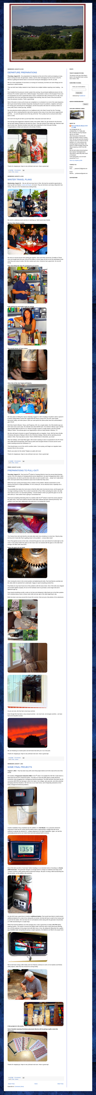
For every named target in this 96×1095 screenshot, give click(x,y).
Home (36, 1083)
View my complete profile (76, 160)
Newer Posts (11, 1083)
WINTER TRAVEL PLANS (20, 179)
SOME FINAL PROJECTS (20, 767)
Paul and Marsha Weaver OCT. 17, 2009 (79, 126)
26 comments (18, 461)
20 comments (18, 757)
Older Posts (60, 1083)
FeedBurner (82, 95)
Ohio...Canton (15, 171)
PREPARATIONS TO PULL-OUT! (23, 470)
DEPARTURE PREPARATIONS (22, 72)
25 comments (18, 1077)
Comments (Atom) (19, 1086)
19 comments (18, 170)
